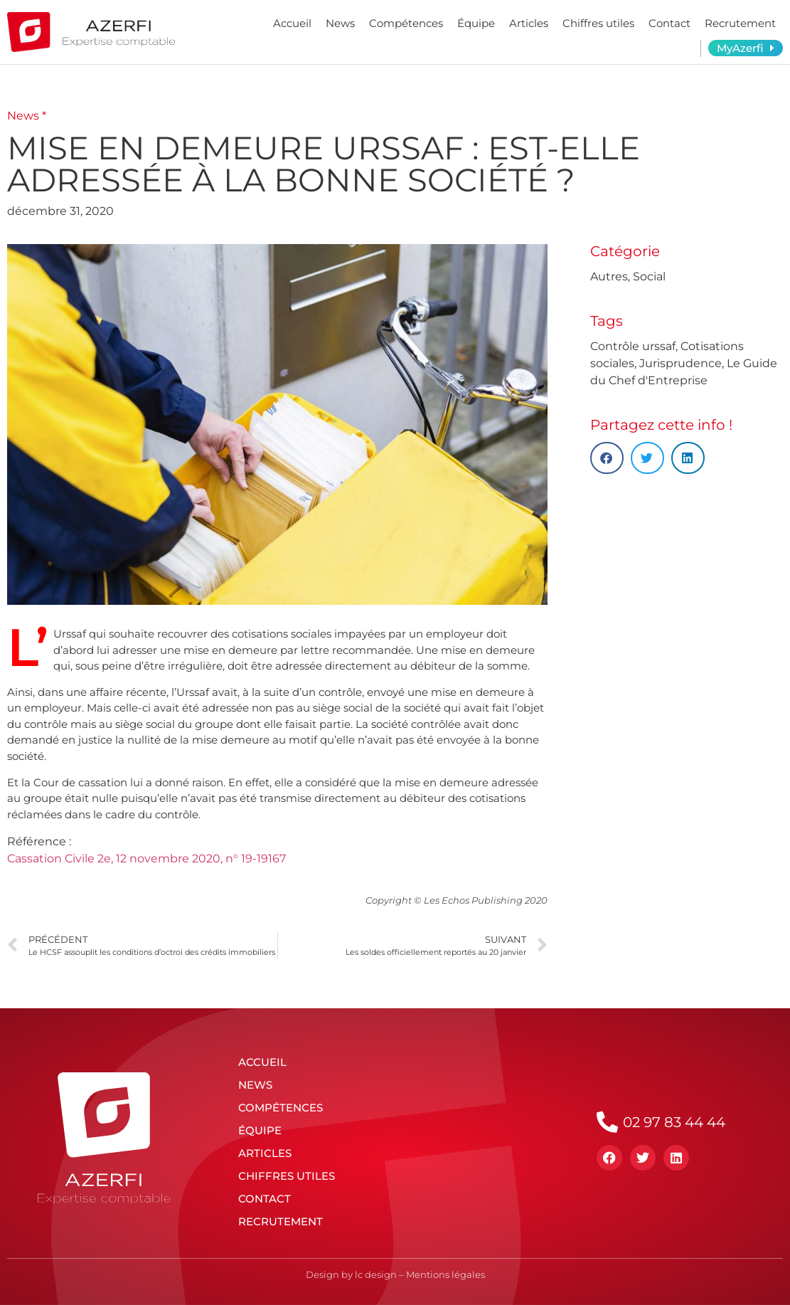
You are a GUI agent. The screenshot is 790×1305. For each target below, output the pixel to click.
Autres (609, 276)
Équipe (476, 23)
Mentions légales (445, 1274)
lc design (376, 1274)
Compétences (406, 23)
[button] (607, 458)
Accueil (292, 23)
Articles (528, 23)
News (340, 23)
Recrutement (740, 23)
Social (649, 276)
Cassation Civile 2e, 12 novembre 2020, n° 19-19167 (146, 858)
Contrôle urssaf (633, 346)
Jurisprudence (680, 363)
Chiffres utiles (598, 23)
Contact (669, 23)
